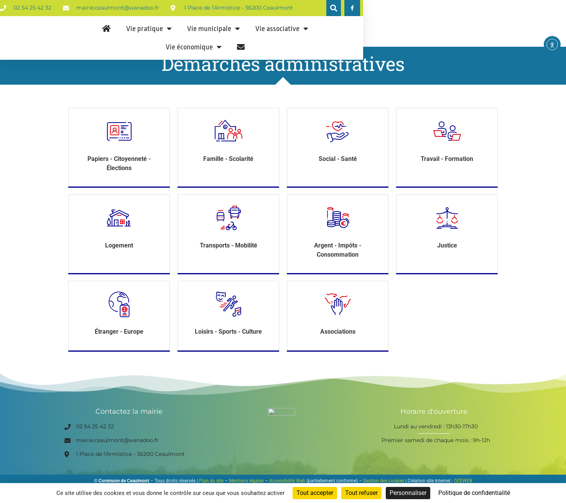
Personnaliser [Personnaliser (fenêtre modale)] (408, 492)
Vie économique (419, 40)
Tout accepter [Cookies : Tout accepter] (314, 492)
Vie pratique (216, 40)
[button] (476, 9)
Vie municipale (281, 40)
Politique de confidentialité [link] (474, 492)
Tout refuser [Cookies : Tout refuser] (361, 492)
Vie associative (349, 40)
